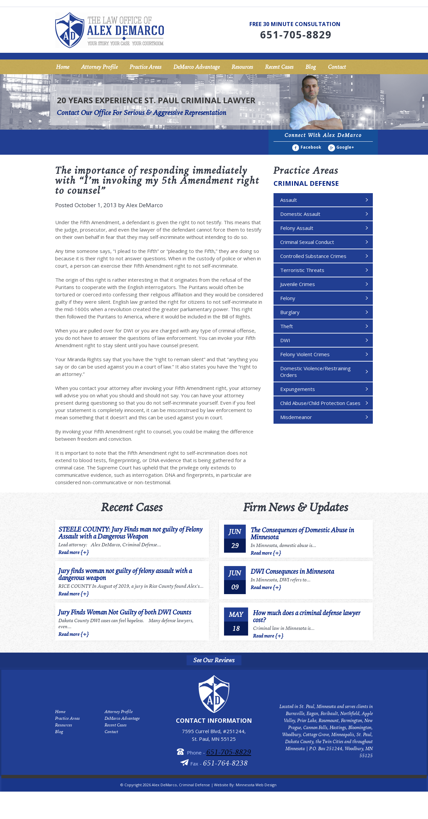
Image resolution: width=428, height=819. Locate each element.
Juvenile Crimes (297, 284)
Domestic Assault (300, 214)
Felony (287, 298)
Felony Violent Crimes (305, 354)
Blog (311, 67)
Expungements (297, 389)
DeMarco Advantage (197, 67)
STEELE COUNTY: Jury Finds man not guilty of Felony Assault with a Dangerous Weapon (131, 533)
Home (62, 67)
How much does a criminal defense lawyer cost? (306, 616)
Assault (288, 199)
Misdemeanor (296, 417)
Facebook (311, 147)
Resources (242, 67)
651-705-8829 (228, 751)
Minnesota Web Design (256, 784)
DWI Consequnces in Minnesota (292, 571)
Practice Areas (146, 67)
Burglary (290, 312)
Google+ (345, 147)
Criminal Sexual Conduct (307, 242)
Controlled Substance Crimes (313, 256)
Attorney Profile (99, 67)
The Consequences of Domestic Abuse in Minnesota (302, 533)
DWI (285, 340)
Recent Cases (279, 67)
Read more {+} (74, 551)
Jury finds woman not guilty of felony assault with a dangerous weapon (125, 574)
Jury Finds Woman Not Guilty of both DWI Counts (125, 612)
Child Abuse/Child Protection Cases (320, 403)
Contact (337, 67)
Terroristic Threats (302, 270)
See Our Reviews (214, 660)
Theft (286, 326)
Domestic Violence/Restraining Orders (315, 371)
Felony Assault (296, 228)
